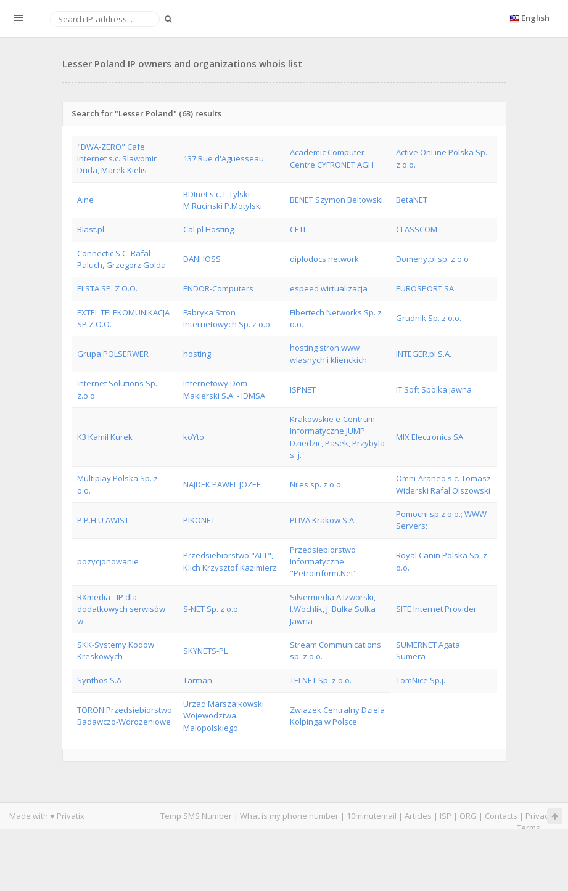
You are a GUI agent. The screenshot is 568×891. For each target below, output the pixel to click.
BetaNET (411, 199)
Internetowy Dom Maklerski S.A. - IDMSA (224, 389)
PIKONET (199, 520)
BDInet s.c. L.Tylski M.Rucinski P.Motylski (222, 200)
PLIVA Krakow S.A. (323, 520)
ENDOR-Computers (218, 288)
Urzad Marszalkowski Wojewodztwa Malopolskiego (223, 715)
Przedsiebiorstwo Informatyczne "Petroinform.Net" (323, 561)
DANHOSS (202, 258)
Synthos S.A (99, 680)
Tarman (197, 680)
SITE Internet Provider (436, 608)
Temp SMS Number (196, 815)
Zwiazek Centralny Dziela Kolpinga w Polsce (337, 715)
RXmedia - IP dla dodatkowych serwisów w (121, 609)
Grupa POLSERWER (113, 353)
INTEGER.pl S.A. (423, 353)
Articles (418, 815)
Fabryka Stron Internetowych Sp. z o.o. (227, 318)
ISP (445, 815)
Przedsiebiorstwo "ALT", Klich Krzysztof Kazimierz (230, 561)
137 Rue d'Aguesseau (223, 158)
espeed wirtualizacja (329, 288)
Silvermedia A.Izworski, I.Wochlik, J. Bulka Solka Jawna (333, 609)
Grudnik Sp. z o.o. (428, 317)
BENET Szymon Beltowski (336, 199)
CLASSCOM (416, 229)
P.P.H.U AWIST (103, 520)
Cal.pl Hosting (208, 229)
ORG (468, 815)
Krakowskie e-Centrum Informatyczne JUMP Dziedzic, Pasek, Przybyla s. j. (337, 436)
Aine (85, 199)
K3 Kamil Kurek (105, 436)
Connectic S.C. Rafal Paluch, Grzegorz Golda (121, 259)
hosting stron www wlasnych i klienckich (328, 353)
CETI (297, 229)
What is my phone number (289, 815)
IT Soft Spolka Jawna (434, 389)
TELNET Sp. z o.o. (321, 680)
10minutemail (372, 815)
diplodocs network (324, 258)
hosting (197, 353)
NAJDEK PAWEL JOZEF (221, 484)
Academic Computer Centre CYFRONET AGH (332, 158)
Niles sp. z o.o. (316, 484)
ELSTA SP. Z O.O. (107, 288)
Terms (528, 827)
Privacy (539, 815)
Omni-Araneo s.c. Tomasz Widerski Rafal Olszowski (443, 484)
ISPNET (303, 389)
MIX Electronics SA (429, 436)
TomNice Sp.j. (420, 680)
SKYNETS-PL (205, 650)
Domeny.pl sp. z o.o (432, 258)
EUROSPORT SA (425, 288)
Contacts (501, 815)
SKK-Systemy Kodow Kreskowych (115, 650)
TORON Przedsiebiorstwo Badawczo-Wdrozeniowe (124, 715)
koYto (193, 436)
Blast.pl (90, 229)
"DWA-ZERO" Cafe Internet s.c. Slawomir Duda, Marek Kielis (117, 158)
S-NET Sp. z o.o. (211, 608)
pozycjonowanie (108, 561)
